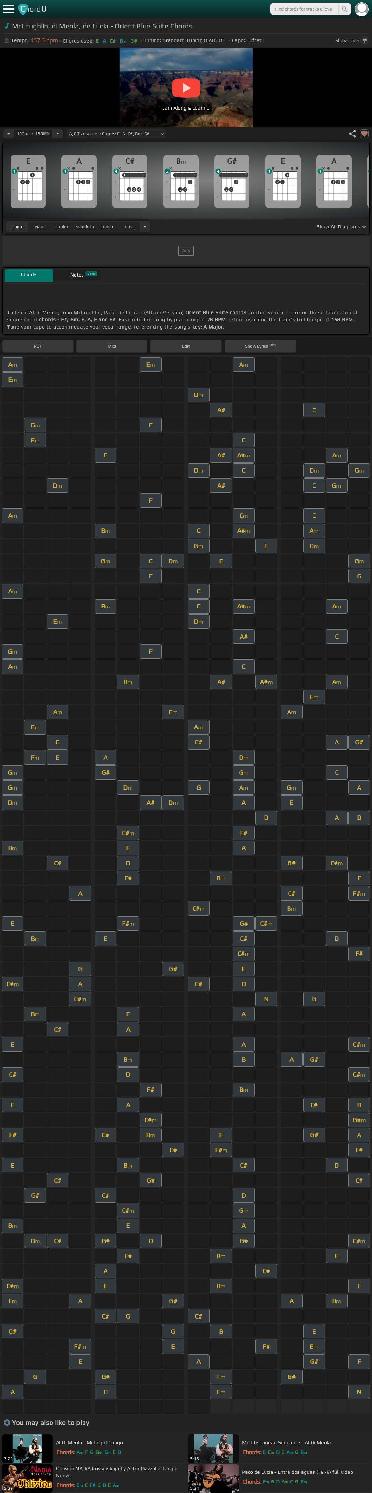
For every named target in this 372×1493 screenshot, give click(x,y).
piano (40, 226)
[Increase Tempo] (57, 133)
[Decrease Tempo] (8, 133)
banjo (107, 226)
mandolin (84, 226)
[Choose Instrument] (145, 227)
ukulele (62, 226)
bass (130, 226)
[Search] (344, 9)
